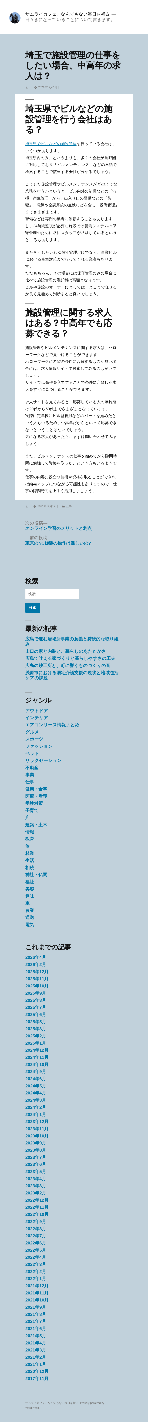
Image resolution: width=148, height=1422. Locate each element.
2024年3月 (35, 1100)
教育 (29, 839)
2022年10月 (37, 1214)
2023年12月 (37, 1121)
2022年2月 (35, 1271)
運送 (29, 917)
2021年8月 (35, 1314)
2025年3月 (35, 1028)
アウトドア (36, 710)
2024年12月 (37, 1050)
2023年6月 (35, 1164)
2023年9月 (35, 1143)
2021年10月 (37, 1300)
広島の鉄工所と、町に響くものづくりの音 (67, 665)
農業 (29, 910)
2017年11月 (37, 1378)
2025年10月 (37, 986)
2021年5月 (35, 1335)
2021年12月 (37, 1285)
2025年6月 (35, 1014)
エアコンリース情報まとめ (52, 724)
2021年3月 (35, 1350)
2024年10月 (37, 1064)
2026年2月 (35, 964)
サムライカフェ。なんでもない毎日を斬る (67, 14)
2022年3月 (35, 1264)
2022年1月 (35, 1278)
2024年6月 (35, 1078)
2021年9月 (35, 1307)
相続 (29, 867)
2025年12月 (37, 971)
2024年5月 (35, 1086)
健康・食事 (36, 789)
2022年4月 (35, 1257)
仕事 (69, 506)
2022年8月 (35, 1228)
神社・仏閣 (36, 874)
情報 (29, 832)
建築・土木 (36, 824)
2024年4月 (35, 1093)
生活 (29, 860)
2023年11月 (37, 1128)
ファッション (39, 746)
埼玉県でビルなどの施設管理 (50, 144)
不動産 (31, 767)
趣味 (29, 896)
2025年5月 (35, 1021)
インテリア (36, 717)
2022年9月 (35, 1221)
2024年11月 (37, 1057)
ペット (32, 753)
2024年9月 (35, 1071)
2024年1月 (35, 1114)
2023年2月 (35, 1193)
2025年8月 (35, 1000)
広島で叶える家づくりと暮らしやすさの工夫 (70, 658)
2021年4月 (35, 1343)
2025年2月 (35, 1036)
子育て (32, 810)
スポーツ (34, 739)
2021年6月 (35, 1328)
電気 (29, 924)
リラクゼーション (43, 760)
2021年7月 (35, 1321)
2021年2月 (35, 1357)
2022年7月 (35, 1235)
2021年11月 (37, 1293)
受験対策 (34, 803)
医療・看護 (36, 796)
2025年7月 (35, 1007)
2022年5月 (35, 1250)
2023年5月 (35, 1171)
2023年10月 (37, 1136)
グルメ (32, 732)
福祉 (29, 882)
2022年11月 (37, 1207)
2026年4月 (35, 957)
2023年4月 (35, 1178)
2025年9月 (35, 993)
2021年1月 (35, 1364)
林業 (29, 853)
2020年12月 (37, 1371)
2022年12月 (37, 1200)
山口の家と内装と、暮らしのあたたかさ (65, 651)
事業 (29, 774)
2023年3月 (35, 1185)
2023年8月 (35, 1150)
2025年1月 (35, 1043)
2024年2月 (35, 1107)
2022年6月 (35, 1243)
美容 (29, 889)
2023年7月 (35, 1157)
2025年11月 (37, 978)
